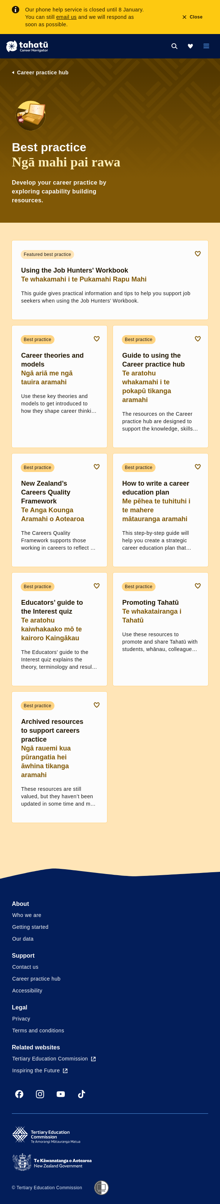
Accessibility (27, 991)
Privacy (21, 1019)
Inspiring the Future (39, 1070)
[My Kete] (190, 46)
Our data (23, 939)
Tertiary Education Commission (54, 1059)
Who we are (26, 915)
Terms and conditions (38, 1030)
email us (66, 17)
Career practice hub (43, 72)
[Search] (174, 46)
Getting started (30, 927)
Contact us (25, 967)
